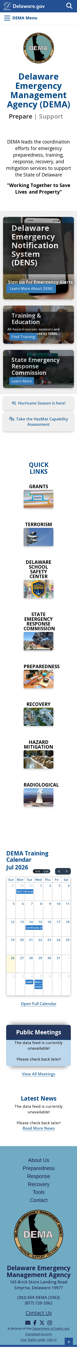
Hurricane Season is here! (39, 403)
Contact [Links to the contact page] (38, 1200)
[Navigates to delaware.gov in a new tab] (7, 5)
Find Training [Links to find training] (23, 336)
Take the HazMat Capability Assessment (38, 421)
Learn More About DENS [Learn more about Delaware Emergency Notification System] (31, 288)
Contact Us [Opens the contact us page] (38, 1312)
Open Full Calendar (38, 1003)
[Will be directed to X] (42, 1322)
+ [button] (68, 1342)
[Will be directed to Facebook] (35, 1322)
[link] (38, 258)
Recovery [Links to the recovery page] (39, 1184)
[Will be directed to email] (27, 1322)
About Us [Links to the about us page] (38, 1160)
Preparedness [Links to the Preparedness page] (39, 1168)
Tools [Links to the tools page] (39, 1192)
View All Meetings (38, 1074)
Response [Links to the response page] (38, 1176)
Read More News (39, 1128)
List (46, 871)
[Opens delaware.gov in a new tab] (28, 5)
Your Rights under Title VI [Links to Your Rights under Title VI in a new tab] (38, 1339)
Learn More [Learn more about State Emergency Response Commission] (21, 380)
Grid (37, 871)
